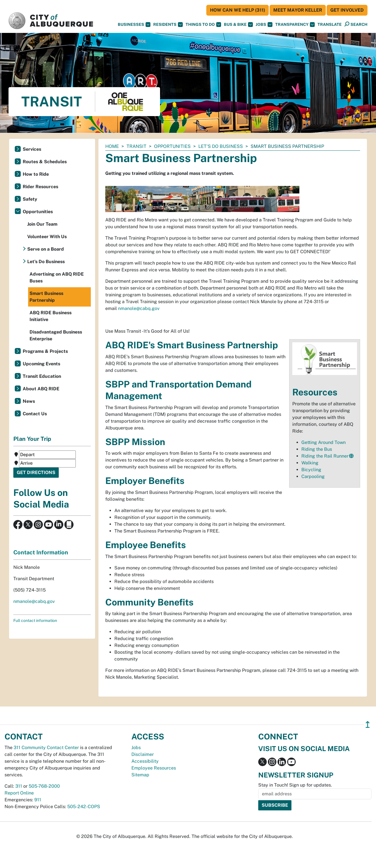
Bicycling (311, 469)
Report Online (19, 793)
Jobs (264, 24)
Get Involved (347, 10)
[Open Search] (356, 24)
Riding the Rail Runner (324, 456)
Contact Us (35, 413)
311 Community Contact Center (46, 747)
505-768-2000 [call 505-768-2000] (44, 786)
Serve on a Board (45, 249)
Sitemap (140, 774)
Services (32, 149)
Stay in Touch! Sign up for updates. (295, 785)
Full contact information (35, 620)
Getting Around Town (323, 442)
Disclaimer (142, 754)
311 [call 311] (18, 786)
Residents (168, 24)
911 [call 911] (37, 799)
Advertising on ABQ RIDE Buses (57, 277)
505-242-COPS (83, 806)
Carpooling (313, 476)
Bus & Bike (238, 24)
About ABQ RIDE (41, 388)
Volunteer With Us (47, 236)
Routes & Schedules (45, 161)
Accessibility (145, 761)
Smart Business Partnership (46, 297)
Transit (136, 146)
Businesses (134, 24)
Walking (309, 463)
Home (112, 146)
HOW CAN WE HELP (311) (237, 10)
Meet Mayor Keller (297, 10)
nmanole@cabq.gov (138, 308)
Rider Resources (40, 186)
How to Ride (36, 174)
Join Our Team (42, 224)
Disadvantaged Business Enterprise (56, 335)
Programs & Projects (45, 351)
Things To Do (203, 24)
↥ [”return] (367, 724)
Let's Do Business (220, 146)
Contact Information (40, 552)
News (29, 401)
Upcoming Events (41, 363)
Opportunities (172, 146)
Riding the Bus (316, 449)
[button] (330, 24)
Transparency (295, 24)
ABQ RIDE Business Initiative (51, 316)
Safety (30, 199)
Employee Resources (153, 768)
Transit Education (42, 376)
